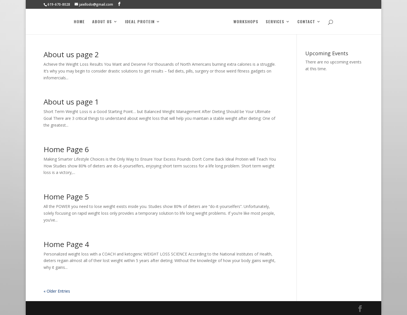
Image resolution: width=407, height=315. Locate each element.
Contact (306, 22)
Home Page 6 (66, 149)
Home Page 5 (66, 196)
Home (79, 22)
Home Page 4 (66, 244)
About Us (102, 22)
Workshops (245, 22)
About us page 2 (71, 54)
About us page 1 (71, 102)
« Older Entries (57, 291)
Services (275, 22)
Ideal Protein (140, 22)
